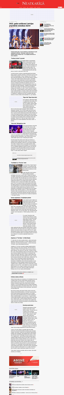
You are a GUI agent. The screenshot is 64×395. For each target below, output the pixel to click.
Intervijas (20, 7)
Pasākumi (15, 21)
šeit (23, 273)
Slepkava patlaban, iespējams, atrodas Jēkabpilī (20, 387)
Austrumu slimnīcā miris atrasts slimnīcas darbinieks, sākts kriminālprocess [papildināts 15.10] (26, 158)
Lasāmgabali (31, 7)
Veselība (35, 7)
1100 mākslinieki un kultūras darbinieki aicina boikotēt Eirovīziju (12, 376)
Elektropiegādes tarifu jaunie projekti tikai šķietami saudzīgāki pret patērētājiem (23, 390)
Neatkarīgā (12, 21)
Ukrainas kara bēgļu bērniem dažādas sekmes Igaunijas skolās (22, 384)
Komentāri (24, 7)
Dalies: (21, 353)
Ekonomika (38, 7)
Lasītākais (43, 22)
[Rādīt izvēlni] (1, 7)
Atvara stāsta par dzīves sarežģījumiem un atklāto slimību (27, 376)
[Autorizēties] (63, 7)
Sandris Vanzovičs (11, 27)
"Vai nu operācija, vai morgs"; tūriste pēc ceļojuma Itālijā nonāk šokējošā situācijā (49, 39)
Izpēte (27, 7)
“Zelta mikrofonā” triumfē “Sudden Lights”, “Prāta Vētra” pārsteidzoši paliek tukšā (35, 377)
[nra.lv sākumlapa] (18, 3)
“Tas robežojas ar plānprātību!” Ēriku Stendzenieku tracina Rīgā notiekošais (49, 25)
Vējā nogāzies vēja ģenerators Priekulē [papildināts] (47, 43)
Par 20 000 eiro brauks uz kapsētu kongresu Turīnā (24, 155)
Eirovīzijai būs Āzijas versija (20, 376)
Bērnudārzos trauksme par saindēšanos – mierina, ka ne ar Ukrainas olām (24, 392)
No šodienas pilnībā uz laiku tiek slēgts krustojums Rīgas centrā (49, 34)
